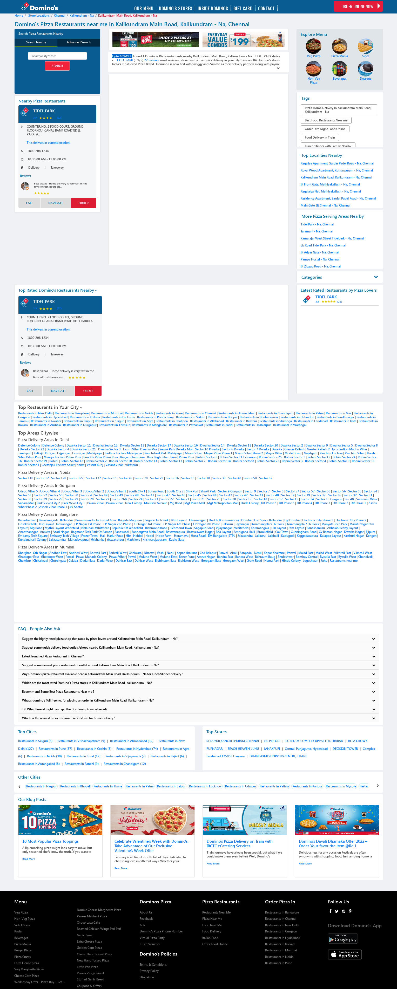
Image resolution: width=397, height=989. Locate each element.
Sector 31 (366, 495)
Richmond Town (181, 528)
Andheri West (78, 553)
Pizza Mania (22, 944)
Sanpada (246, 553)
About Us (146, 912)
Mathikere (133, 539)
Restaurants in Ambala (45, 425)
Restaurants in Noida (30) (45, 756)
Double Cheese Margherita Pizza (99, 910)
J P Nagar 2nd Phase (117, 524)
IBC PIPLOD (272, 741)
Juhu (324, 560)
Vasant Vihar (114, 465)
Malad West (323, 553)
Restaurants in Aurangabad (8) (39, 764)
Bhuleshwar (285, 557)
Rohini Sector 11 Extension (238, 457)
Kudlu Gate (176, 539)
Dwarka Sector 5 (342, 445)
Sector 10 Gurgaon (329, 499)
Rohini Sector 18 (72, 461)
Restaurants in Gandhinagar (335, 417)
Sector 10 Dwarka (207, 449)
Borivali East (98, 553)
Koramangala (260, 528)
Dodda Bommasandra (224, 520)
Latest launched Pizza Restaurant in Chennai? (198, 656)
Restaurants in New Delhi (35, 413)
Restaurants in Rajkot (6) (168, 756)
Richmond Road (156, 528)
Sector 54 (371, 491)
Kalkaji (38, 453)
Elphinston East (165, 560)
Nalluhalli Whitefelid (95, 528)
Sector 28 (87, 499)
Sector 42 (226, 495)
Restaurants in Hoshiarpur (253, 425)
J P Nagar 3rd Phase (147, 524)
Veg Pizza (21, 912)
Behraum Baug (265, 557)
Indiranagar (64, 524)
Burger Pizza (22, 950)
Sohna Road (156, 491)
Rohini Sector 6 (207, 457)
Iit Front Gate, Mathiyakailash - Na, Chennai (330, 184)
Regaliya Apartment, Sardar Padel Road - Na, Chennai (337, 163)
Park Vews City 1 (74, 503)
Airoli (233, 553)
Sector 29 (41, 499)
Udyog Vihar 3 (72, 491)
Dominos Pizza (155, 901)
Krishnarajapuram (155, 539)
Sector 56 (324, 491)
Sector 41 (257, 495)
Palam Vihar (96, 503)
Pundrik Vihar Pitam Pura (101, 457)
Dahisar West (143, 560)
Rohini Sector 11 (363, 461)
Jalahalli (273, 536)
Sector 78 (141, 478)
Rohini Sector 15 (319, 457)
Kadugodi (287, 536)
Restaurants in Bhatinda (172, 421)
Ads (142, 925)
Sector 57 (293, 491)
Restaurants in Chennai (200, 413)
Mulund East (168, 557)
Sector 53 (25, 495)
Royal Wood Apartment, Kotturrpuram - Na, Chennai (337, 170)
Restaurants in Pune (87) (56, 749)
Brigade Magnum (130, 520)
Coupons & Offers (89, 986)
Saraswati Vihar (367, 499)
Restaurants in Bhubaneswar (259, 417)
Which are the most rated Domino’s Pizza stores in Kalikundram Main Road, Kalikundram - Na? (198, 683)
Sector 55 (355, 491)
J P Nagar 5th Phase (206, 524)
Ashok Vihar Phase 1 (53, 507)
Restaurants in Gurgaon (281, 931)
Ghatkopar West (52, 557)
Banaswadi (122, 532)
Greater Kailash (294, 449)
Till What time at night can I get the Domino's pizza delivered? (198, 709)
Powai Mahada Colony (91, 557)
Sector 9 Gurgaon (230, 491)
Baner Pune (186, 557)
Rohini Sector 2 (96, 461)
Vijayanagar (224, 528)
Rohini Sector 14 (220, 461)
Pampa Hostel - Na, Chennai (320, 259)
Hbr (128, 536)
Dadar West (105, 560)
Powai (69, 557)
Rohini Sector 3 (293, 461)
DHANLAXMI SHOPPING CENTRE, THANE (278, 756)
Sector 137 (93, 478)
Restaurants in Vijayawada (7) (125, 756)
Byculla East (328, 557)
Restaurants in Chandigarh (275, 413)
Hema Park (271, 560)
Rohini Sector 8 (244, 461)
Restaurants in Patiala (274, 786)
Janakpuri (25, 453)
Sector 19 (245, 499)
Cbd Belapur (208, 553)
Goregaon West (233, 560)
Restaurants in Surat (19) (84, 756)
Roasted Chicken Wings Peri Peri (99, 929)
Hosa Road (198, 536)
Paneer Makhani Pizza (92, 916)
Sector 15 (110, 478)
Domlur (246, 520)
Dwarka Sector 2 (292, 445)
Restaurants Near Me (216, 912)
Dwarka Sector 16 (186, 445)
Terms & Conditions (153, 964)
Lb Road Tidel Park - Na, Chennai (323, 245)
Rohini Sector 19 (36, 461)
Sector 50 (250, 478)
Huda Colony (250, 503)
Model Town (293, 453)
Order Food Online (215, 944)
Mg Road (176, 503)
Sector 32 (351, 495)
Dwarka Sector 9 (317, 445)
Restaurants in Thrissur (114, 425)
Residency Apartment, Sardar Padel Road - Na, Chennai (338, 198)
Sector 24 (136, 499)
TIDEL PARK (44, 110)
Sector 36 (335, 495)
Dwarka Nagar (354, 532)
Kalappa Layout (330, 536)
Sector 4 (86, 495)
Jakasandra (245, 536)
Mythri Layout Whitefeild (62, 528)
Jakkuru (227, 524)
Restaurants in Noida (139, 413)
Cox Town (281, 532)
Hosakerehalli (27, 524)
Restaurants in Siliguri (109, 421)
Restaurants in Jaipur (171, 786)
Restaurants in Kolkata (85, 417)
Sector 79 (156, 478)
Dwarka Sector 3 (110, 449)
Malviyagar (95, 453)
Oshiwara (135, 553)
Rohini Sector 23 (268, 461)
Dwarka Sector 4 (58, 449)
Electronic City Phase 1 (317, 520)
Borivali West (117, 553)
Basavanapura (175, 532)
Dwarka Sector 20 (266, 445)
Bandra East (225, 557)
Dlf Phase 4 (305, 503)
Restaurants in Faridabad (311, 421)
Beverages (21, 938)
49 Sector (76, 507)
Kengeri (371, 536)
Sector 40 (273, 495)
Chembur (24, 560)
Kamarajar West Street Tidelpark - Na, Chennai (332, 238)
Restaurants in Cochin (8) (94, 749)
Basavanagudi (48, 520)
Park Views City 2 (49, 503)
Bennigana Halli (244, 532)
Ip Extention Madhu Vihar (350, 449)
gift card (243, 8)
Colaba (73, 560)
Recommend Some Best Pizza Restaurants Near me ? (198, 691)
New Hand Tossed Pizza (93, 960)
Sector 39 (288, 495)
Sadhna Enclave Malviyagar (124, 453)
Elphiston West (188, 560)
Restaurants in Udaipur (240, 786)
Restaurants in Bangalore (72, 413)
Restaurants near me (344, 560)
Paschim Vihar (355, 453)
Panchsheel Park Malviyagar (163, 453)
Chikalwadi (40, 560)
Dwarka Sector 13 (132, 445)
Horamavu (181, 536)
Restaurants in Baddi (219, 425)
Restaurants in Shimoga (275, 421)
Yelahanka (97, 539)
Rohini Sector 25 (270, 457)
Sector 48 (234, 478)
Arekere (45, 532)
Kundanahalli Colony (32, 539)
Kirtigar (50, 453)
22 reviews (151, 60)
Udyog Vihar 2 (94, 491)
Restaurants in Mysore (341, 786)
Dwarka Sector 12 (105, 445)
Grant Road (254, 560)
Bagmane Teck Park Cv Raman (91, 532)
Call (29, 203)
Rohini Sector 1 (295, 457)
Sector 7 (264, 491)
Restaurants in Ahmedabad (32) (132, 741)
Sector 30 (219, 478)
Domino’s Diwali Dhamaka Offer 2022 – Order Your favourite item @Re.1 (333, 843)
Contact (266, 8)
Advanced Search (79, 42)
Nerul (170, 553)
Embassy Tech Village (65, 536)
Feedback (146, 919)
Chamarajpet (197, 520)
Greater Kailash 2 (319, 449)
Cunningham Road (304, 532)
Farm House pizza (26, 963)
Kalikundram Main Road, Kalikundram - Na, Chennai (336, 177)
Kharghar (24, 553)
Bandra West (244, 557)
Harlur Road (115, 536)
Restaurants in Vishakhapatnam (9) (81, 741)
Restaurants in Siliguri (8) (35, 741)
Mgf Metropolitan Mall (223, 503)
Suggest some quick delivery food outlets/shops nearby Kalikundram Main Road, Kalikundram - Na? (198, 647)
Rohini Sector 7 (195, 461)
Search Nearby (36, 42)
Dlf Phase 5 (269, 503)
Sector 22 (167, 499)
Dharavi (149, 553)
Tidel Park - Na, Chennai (317, 224)
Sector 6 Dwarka (233, 449)
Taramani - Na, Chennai (317, 231)
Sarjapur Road (203, 528)
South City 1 (137, 491)
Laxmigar (79, 453)
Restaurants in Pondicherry (155, 417)
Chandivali (365, 557)
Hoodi (149, 536)
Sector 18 (187, 478)
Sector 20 (214, 499)
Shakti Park (208, 491)
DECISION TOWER (346, 749)
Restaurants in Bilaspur (241, 421)
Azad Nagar (61, 532)
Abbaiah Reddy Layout (343, 528)
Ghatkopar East (28, 557)
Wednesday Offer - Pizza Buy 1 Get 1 (39, 982)
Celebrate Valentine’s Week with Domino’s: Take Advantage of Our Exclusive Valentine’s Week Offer (152, 846)
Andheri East (57, 553)
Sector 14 (308, 499)
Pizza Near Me (212, 919)
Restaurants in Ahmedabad (236, 413)
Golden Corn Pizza (89, 948)
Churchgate (58, 560)
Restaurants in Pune (169, 413)
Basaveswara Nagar (200, 532)
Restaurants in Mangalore (149, 425)
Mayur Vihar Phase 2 (249, 453)
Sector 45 (195, 495)
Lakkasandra (57, 539)
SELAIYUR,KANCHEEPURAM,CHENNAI (233, 741)
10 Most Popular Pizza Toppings (50, 841)
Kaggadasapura (307, 536)
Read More (28, 858)
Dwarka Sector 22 (32, 449)
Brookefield (265, 532)
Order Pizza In (280, 901)
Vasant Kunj (95, 465)
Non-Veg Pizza (24, 919)
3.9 (35, 117)
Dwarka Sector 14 (212, 445)
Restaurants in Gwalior (46, 421)
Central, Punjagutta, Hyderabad (306, 749)
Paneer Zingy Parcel (90, 973)
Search (57, 66)
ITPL (232, 536)
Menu (20, 901)
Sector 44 (210, 495)
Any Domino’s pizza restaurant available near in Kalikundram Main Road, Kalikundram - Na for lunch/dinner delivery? (198, 674)
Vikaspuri (132, 465)
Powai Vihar (117, 557)
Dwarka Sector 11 (79, 445)
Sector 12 (42, 478)
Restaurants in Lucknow (118, 417)
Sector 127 (76, 478)
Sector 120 (58, 478)
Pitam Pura (187, 457)
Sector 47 (148, 495)
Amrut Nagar (206, 557)
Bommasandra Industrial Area (96, 520)
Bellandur (66, 520)
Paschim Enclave (331, 453)
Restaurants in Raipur (78, 421)
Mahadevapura (78, 539)
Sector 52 (41, 495)
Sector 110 (25, 478)
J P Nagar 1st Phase (87, 524)
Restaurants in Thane (107, 786)
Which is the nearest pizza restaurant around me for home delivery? (198, 718)
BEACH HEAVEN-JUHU (243, 749)
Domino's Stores (175, 8)
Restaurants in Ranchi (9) (82, 764)
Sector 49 (101, 495)
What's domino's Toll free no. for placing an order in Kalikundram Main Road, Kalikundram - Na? (198, 700)
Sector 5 (278, 491)
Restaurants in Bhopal (222, 417)
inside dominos (213, 8)
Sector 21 (183, 499)
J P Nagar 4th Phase (176, 524)
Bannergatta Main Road (147, 532)
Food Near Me (212, 925)
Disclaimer (147, 977)
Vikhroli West (362, 553)
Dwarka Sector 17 (159, 445)
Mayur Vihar (194, 453)
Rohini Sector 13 (146, 461)
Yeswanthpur (115, 539)
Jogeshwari (310, 560)
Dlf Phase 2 (341, 503)
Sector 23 (152, 499)
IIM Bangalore (217, 536)
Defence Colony (29, 445)
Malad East (305, 553)
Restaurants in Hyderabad (50, 417)
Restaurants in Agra (140, 421)
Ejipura (370, 532)
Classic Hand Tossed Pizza (94, 954)
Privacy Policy (149, 971)
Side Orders (22, 925)
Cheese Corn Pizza (26, 976)
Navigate (55, 203)
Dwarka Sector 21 (84, 449)
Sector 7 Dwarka (258, 449)
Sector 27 (103, 499)
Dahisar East (124, 560)
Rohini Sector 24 (344, 457)
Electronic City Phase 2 (350, 520)
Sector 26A (120, 499)
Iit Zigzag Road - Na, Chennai (321, 266)
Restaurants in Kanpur (307, 786)
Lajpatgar (64, 453)
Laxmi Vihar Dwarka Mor (140, 449)
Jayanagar (242, 524)
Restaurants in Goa (338, 413)
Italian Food (210, 938)
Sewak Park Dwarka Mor (176, 449)
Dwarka (277, 449)
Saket (81, 465)
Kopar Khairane (187, 553)
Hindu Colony (291, 560)
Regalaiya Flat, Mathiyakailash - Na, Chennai (331, 191)
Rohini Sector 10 (121, 461)
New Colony (134, 503)
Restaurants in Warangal (289, 425)
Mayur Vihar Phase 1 (218, 453)
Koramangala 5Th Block (268, 524)
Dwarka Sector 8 (366, 445)
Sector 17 (277, 499)
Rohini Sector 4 (316, 461)
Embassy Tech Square (33, 536)
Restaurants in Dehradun (297, 417)
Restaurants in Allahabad (207, 421)
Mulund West (147, 557)
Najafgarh (311, 453)
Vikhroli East (342, 553)
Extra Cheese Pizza (89, 941)
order (84, 203)
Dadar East (87, 560)
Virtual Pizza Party (152, 938)
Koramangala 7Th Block (303, 524)
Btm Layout (179, 520)
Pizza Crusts (22, 957)
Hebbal (138, 536)
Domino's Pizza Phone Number (161, 931)
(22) (59, 117)
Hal (102, 536)
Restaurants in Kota (343, 421)
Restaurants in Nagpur (41, 786)
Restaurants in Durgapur (79, 425)
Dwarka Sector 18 (239, 445)
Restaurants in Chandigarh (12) (125, 764)
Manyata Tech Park (334, 524)
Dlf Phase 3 (323, 503)
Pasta (18, 931)
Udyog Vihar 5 (28, 491)
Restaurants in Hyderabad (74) (137, 749)
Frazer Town (89, 536)
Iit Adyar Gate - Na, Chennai (320, 252)
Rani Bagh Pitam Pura (162, 457)
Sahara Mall (26, 503)
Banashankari (27, 520)
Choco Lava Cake (88, 922)
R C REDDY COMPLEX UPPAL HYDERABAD (314, 741)
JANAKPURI (272, 749)
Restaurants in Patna (310, 413)
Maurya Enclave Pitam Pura (63, 457)
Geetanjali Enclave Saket (58, 465)
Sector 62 (265, 478)
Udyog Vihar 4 (50, 491)
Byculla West (347, 557)
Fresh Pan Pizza (87, 967)
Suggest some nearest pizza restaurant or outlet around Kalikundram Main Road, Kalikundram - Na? (198, 665)
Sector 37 (319, 495)
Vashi (160, 553)
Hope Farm (164, 536)
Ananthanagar (28, 532)
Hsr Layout (46, 524)
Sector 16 (172, 478)
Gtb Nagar (40, 553)
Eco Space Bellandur (268, 520)
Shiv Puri (192, 491)
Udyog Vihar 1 (116, 491)
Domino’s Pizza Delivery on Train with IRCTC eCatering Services (240, 843)
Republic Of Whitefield (128, 528)
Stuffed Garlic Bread (90, 979)
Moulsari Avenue (156, 503)
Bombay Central (307, 557)
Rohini (54, 461)
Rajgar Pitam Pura (132, 457)
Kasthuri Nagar (354, 536)
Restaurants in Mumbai (107, 413)
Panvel (223, 553)
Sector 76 (125, 478)
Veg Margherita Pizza (29, 969)
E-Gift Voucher (150, 944)
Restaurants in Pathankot (186, 425)
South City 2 (175, 491)
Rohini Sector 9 (339, 461)
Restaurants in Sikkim (190, 417)
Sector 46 (179, 495)
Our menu (143, 8)
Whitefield (241, 528)
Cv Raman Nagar (330, 532)
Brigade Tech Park (156, 520)
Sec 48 (350, 499)
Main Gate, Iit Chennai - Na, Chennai (325, 205)
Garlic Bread (85, 935)
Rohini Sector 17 (171, 461)
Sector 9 (251, 491)
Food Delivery (211, 931)
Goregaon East (211, 560)
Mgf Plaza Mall (195, 503)
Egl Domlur (292, 520)
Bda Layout (223, 532)
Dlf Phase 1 (359, 503)
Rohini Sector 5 (29, 465)
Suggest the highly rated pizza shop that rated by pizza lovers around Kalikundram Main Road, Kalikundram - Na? (198, 639)
